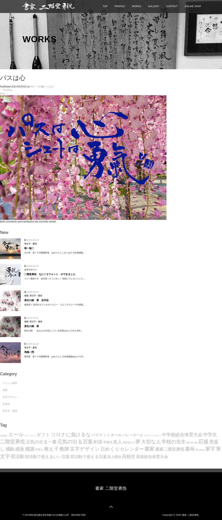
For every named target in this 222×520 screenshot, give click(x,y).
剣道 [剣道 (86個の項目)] (98, 441)
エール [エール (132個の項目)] (16, 434)
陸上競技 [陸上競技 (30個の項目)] (114, 457)
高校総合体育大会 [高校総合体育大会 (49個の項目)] (152, 456)
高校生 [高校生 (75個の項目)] (128, 456)
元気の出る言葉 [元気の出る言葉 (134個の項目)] (75, 441)
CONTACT (172, 6)
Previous (6, 90)
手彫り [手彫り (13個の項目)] (39, 449)
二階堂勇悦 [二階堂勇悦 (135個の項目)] (12, 441)
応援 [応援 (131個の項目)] (204, 441)
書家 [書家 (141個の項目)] (149, 449)
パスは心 (49, 86)
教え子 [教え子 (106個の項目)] (51, 449)
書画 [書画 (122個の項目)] (190, 449)
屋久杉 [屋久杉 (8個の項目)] (190, 442)
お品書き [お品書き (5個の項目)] (4, 435)
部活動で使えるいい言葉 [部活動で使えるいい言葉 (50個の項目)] (47, 456)
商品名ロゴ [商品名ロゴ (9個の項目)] (129, 442)
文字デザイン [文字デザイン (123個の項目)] (85, 449)
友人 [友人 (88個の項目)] (117, 441)
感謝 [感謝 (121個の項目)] (30, 449)
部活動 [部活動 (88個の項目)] (17, 456)
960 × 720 (35, 86)
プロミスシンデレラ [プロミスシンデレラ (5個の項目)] (152, 435)
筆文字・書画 (30, 244)
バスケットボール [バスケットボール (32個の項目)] (106, 435)
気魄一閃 (29, 352)
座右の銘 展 (31, 326)
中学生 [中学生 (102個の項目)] (210, 434)
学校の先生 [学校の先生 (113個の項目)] (173, 441)
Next (4, 93)
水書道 (6, 403)
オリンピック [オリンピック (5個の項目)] (30, 435)
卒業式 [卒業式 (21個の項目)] (108, 442)
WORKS (136, 6)
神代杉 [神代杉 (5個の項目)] (202, 450)
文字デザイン (30, 269)
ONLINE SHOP (193, 6)
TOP (105, 6)
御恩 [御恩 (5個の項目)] (196, 443)
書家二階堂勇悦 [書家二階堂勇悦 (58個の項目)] (169, 449)
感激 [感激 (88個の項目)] (19, 449)
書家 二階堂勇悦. (190, 515)
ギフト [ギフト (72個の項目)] (43, 434)
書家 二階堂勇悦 (111, 488)
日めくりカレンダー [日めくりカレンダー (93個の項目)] (122, 449)
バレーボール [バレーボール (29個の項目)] (132, 435)
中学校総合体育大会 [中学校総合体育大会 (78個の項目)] (182, 434)
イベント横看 (10, 383)
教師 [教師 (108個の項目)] (64, 449)
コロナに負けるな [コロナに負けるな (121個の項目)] (71, 434)
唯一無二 (29, 248)
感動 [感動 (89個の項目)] (9, 449)
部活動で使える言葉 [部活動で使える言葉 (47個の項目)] (88, 456)
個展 (26, 295)
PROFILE (120, 6)
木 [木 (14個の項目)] (196, 449)
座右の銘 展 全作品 (36, 300)
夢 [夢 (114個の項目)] (138, 441)
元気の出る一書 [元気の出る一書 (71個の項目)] (41, 441)
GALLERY (153, 6)
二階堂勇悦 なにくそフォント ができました (49, 274)
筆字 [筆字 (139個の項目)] (210, 449)
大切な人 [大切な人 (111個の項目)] (151, 441)
